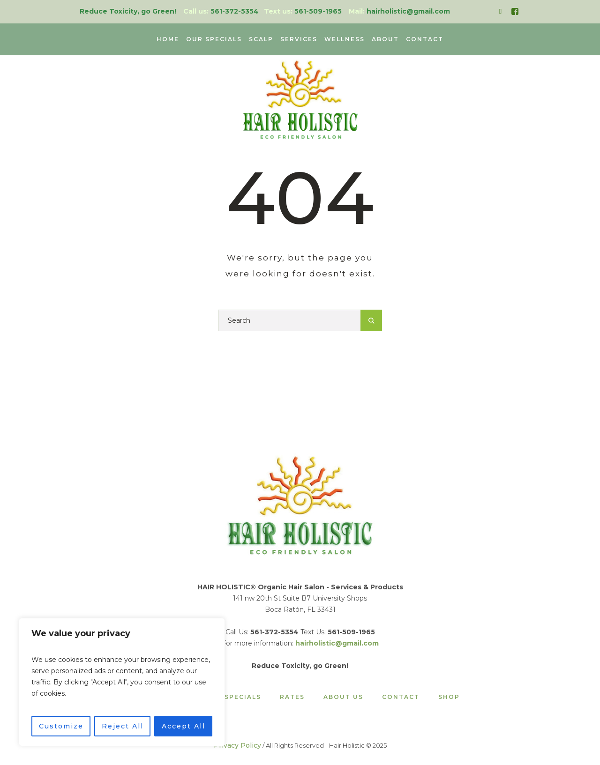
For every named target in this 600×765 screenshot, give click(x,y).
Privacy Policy (237, 745)
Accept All (183, 726)
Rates (292, 697)
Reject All (122, 726)
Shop (449, 697)
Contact (401, 697)
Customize (61, 726)
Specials (243, 697)
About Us (343, 697)
